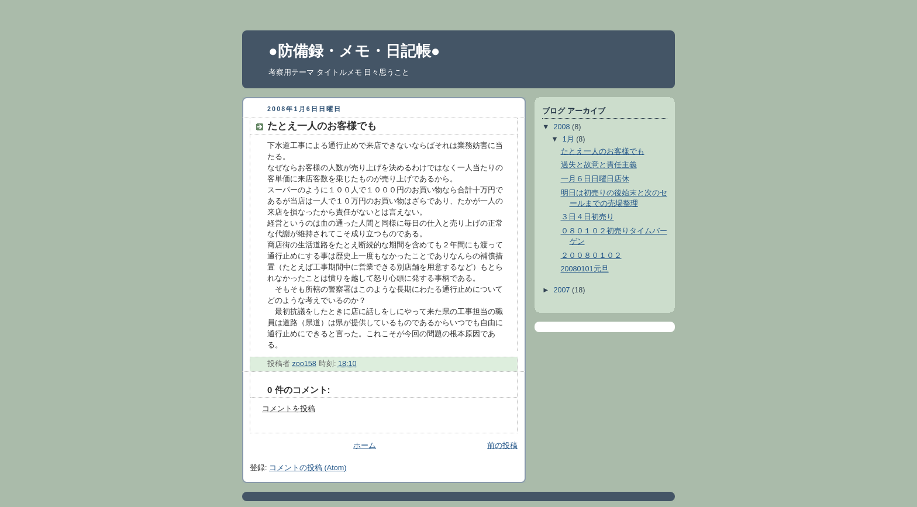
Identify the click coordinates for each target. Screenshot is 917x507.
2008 (563, 127)
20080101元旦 (585, 269)
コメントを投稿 (288, 409)
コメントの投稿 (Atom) (307, 468)
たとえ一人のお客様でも (602, 151)
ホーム (364, 446)
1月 (570, 139)
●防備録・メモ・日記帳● (354, 51)
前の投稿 (502, 446)
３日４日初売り (587, 217)
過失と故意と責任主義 (599, 165)
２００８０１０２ (591, 255)
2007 (563, 290)
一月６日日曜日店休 (595, 179)
